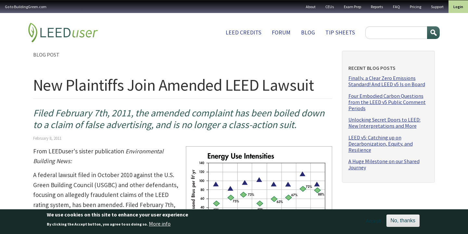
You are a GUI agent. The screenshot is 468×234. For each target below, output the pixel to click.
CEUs (329, 6)
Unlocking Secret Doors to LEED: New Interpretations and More (384, 123)
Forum (281, 32)
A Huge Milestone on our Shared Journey (384, 164)
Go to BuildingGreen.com (25, 6)
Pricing (415, 6)
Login (458, 6)
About (311, 6)
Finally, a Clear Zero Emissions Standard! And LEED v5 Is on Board (386, 81)
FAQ (396, 6)
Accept (373, 222)
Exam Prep (352, 6)
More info (160, 225)
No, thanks (403, 222)
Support (437, 6)
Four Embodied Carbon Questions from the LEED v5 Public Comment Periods (387, 102)
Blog (308, 32)
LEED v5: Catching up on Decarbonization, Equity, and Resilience (380, 144)
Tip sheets (340, 32)
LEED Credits (243, 32)
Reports (377, 6)
